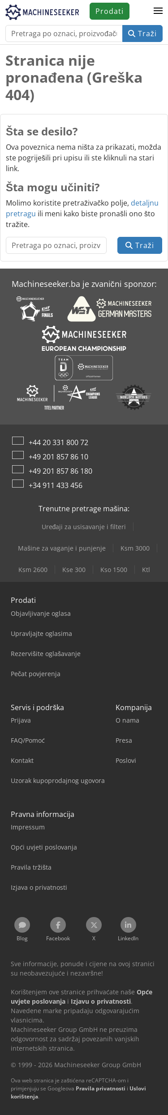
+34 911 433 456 (55, 485)
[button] (158, 11)
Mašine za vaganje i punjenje (62, 548)
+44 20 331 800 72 (58, 442)
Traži (142, 33)
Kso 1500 (113, 569)
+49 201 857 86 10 (58, 457)
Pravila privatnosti (100, 1088)
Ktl (146, 569)
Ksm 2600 (32, 569)
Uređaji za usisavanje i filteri (84, 526)
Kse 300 (74, 569)
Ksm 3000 (135, 548)
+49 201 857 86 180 (60, 471)
